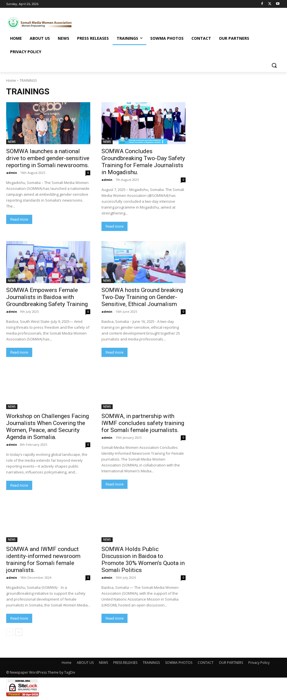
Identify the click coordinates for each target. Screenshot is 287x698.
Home (11, 80)
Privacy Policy (259, 662)
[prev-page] (9, 632)
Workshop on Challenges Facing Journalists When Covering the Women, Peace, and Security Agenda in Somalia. (47, 426)
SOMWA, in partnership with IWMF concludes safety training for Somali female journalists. (142, 423)
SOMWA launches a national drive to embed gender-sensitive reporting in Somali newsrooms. (47, 158)
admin (11, 173)
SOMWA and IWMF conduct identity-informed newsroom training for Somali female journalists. (43, 559)
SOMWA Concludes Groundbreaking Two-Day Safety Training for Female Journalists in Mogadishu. (143, 162)
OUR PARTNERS (231, 662)
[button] (274, 65)
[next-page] (18, 632)
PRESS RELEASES (125, 662)
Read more (19, 219)
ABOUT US (85, 662)
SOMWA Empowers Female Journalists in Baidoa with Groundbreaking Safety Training (47, 297)
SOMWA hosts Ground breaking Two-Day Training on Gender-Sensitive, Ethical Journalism (142, 297)
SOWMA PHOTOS (178, 662)
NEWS (12, 142)
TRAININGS (151, 662)
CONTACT (206, 662)
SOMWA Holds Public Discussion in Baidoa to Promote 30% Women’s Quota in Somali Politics (143, 559)
